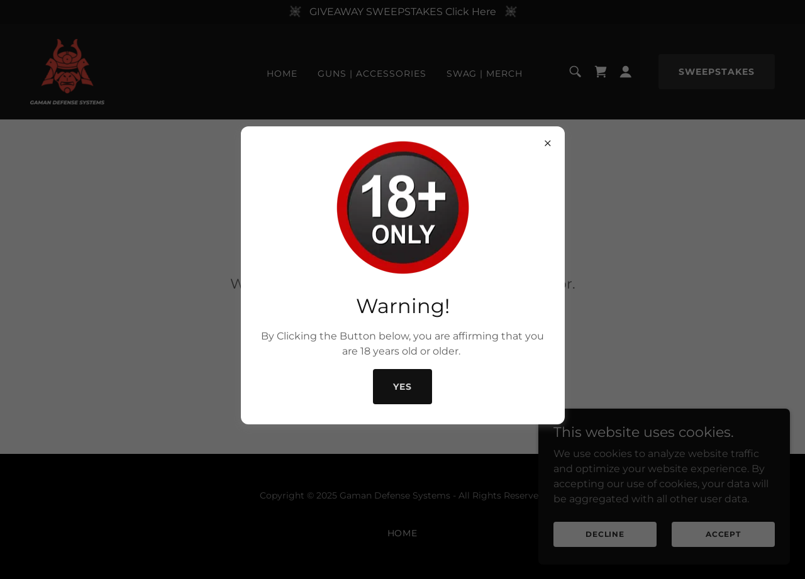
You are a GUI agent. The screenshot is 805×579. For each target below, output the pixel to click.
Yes (402, 386)
